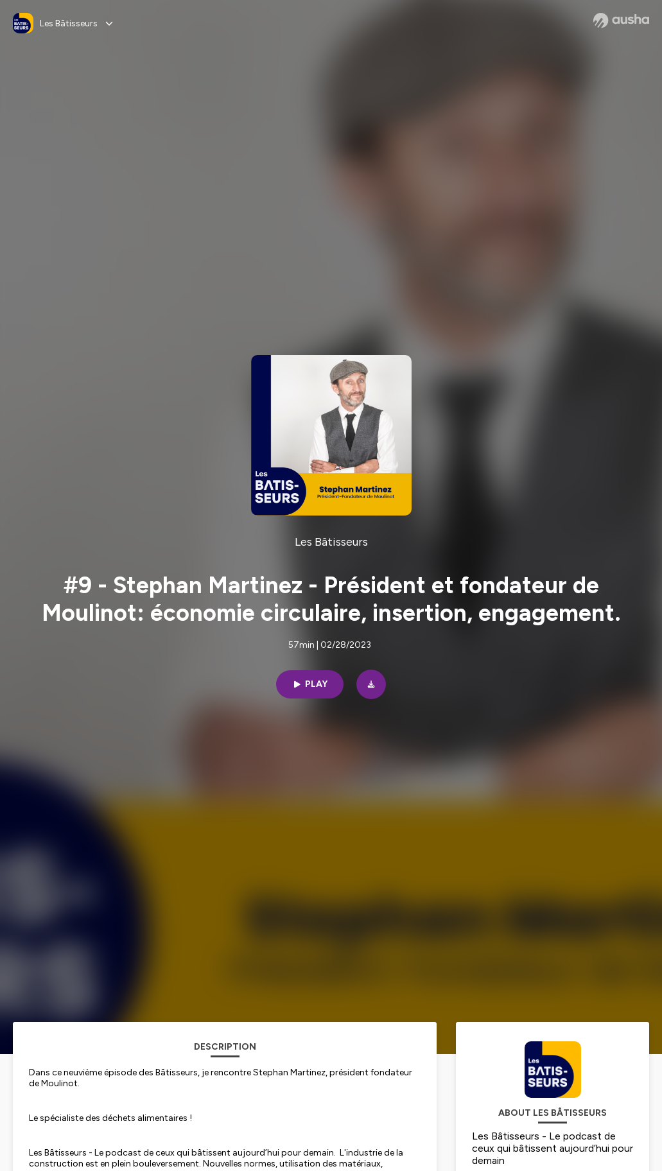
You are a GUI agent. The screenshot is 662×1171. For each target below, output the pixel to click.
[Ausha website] (621, 20)
